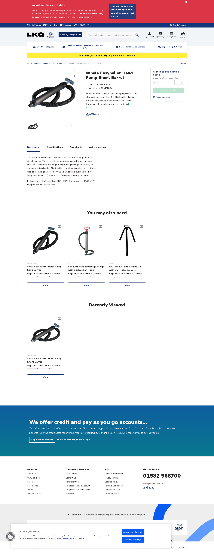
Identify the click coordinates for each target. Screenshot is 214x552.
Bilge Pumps (61, 63)
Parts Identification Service (132, 47)
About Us (31, 473)
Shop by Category (70, 34)
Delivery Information (114, 473)
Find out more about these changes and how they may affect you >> (122, 11)
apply (157, 78)
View (45, 285)
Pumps (37, 63)
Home (29, 63)
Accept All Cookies (132, 532)
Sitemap (166, 548)
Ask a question (161, 96)
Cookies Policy (111, 481)
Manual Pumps (48, 63)
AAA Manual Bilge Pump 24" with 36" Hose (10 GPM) (125, 268)
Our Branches (50, 25)
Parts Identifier (72, 481)
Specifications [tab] (55, 147)
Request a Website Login (78, 489)
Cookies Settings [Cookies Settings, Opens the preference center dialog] (133, 539)
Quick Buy (160, 35)
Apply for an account (42, 439)
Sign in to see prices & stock (166, 73)
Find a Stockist (34, 25)
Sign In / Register (180, 25)
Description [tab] (33, 147)
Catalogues (32, 485)
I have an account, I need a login (73, 439)
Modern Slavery (112, 493)
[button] (10, 536)
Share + (183, 63)
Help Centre (71, 473)
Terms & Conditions (114, 485)
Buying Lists (171, 35)
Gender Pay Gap (112, 489)
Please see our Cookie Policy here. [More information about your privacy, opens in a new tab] (70, 538)
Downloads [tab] (76, 147)
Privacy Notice (111, 477)
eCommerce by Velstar (178, 548)
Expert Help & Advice (172, 47)
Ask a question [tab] (97, 147)
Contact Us (71, 477)
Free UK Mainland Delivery (85, 47)
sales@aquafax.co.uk (153, 483)
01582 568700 (162, 475)
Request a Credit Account (78, 485)
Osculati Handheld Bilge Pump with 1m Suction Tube (86, 268)
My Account (149, 35)
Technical (70, 493)
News (30, 489)
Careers (31, 481)
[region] (91, 536)
